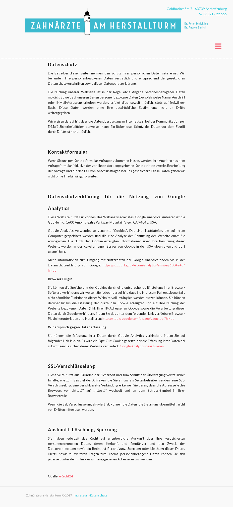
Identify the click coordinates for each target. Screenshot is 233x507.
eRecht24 (66, 476)
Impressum (81, 495)
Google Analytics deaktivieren (142, 346)
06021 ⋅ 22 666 (213, 14)
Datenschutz (98, 495)
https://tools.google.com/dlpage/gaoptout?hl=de (138, 319)
